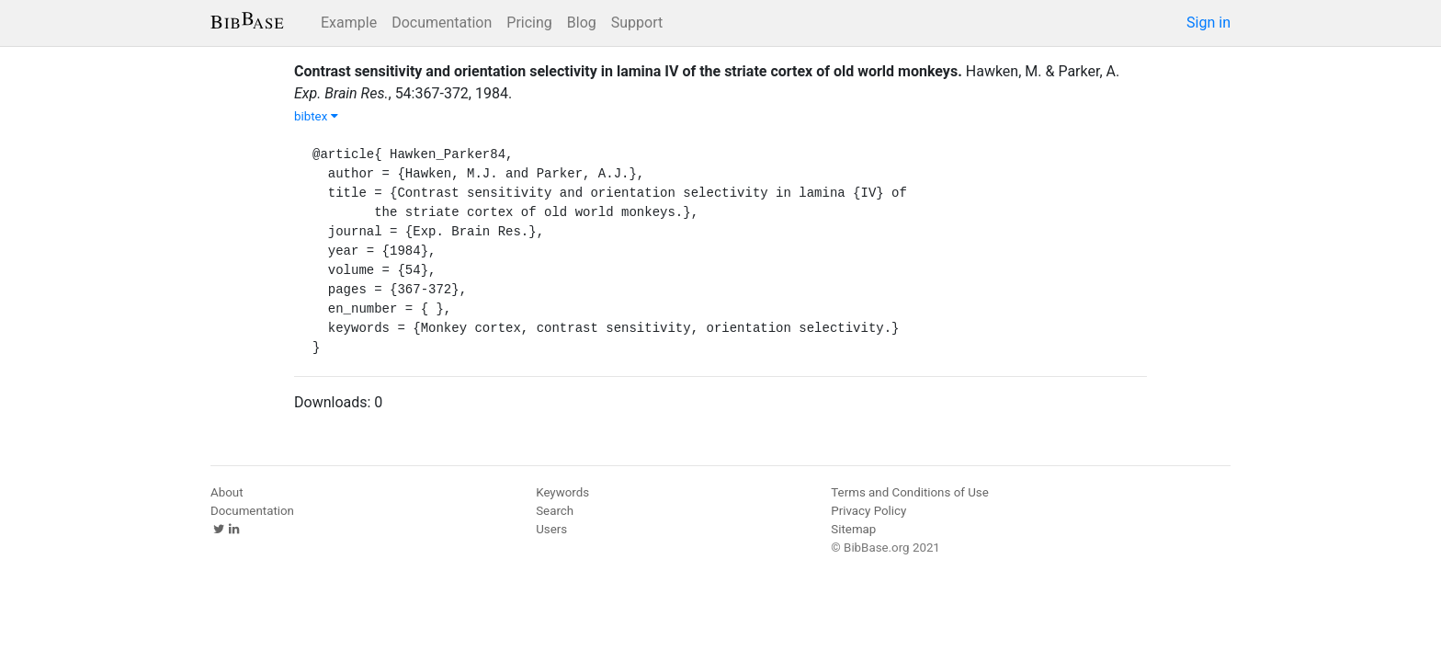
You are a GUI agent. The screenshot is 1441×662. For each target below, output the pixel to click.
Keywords (562, 492)
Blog (581, 22)
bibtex (316, 116)
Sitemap (853, 529)
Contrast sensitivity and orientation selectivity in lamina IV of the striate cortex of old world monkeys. (628, 71)
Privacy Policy (868, 511)
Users (551, 529)
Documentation (441, 22)
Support (637, 22)
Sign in (1208, 22)
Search (554, 511)
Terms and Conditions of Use (909, 492)
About (227, 492)
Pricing (529, 22)
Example (349, 22)
